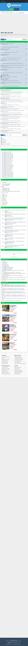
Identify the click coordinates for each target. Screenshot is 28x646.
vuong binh (4, 205)
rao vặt (3, 286)
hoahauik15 (4, 200)
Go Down (2, 39)
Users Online (5, 192)
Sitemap (19, 640)
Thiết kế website (5, 363)
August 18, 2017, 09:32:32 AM (17, 67)
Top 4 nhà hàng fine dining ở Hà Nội (7, 130)
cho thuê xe (20, 292)
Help (8, 642)
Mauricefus (4, 199)
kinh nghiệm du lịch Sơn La (7, 169)
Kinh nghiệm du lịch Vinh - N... (7, 170)
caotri (5, 60)
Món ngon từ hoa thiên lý (5, 54)
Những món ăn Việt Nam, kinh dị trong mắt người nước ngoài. (11, 82)
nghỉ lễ (18, 291)
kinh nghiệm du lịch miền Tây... (8, 153)
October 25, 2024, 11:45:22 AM (15, 128)
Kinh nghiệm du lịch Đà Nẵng (7, 267)
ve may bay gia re (7, 292)
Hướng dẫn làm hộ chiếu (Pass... (8, 174)
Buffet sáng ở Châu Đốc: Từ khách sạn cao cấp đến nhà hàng (11, 93)
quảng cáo (19, 285)
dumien (5, 103)
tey (6, 76)
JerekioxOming (5, 202)
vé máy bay (21, 288)
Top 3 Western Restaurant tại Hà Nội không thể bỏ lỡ (10, 118)
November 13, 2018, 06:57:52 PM (17, 63)
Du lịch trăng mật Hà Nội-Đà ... (7, 172)
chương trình (17, 286)
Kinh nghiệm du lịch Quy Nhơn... (8, 166)
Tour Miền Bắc (7, 296)
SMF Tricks (15, 640)
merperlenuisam (7, 90)
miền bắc (3, 288)
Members (5, 182)
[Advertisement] (14, 22)
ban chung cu (14, 289)
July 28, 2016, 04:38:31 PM (14, 80)
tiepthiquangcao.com (21, 295)
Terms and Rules (13, 642)
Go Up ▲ (18, 642)
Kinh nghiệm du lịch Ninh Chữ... (8, 158)
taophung (6, 49)
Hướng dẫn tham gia (18, 358)
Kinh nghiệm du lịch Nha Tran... (8, 160)
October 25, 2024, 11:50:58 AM (15, 124)
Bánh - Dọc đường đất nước (5, 78)
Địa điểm (15, 295)
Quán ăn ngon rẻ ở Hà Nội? (5, 48)
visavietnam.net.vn (5, 201)
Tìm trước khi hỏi (18, 362)
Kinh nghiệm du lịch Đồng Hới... (8, 165)
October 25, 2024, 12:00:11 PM (15, 116)
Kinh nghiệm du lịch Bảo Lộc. (7, 168)
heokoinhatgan (7, 75)
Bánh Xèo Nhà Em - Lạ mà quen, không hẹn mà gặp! (9, 59)
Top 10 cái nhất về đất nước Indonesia (12, 238)
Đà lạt (11, 288)
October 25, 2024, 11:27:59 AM (15, 132)
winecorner (6, 111)
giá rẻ (9, 285)
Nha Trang (8, 288)
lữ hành (8, 295)
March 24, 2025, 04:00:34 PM (14, 108)
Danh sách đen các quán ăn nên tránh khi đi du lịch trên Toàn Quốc (12, 65)
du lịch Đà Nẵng (13, 291)
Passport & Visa (5, 371)
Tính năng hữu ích (18, 360)
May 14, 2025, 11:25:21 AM (14, 104)
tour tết (17, 298)
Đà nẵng (8, 291)
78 (10, 39)
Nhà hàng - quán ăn (5, 372)
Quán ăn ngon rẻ (5, 265)
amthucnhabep (8, 58)
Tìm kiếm (3, 249)
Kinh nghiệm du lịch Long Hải (7, 156)
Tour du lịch (4, 263)
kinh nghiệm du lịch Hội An (7, 163)
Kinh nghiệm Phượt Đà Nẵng (7, 175)
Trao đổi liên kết (5, 360)
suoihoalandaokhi (9, 67)
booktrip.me (4, 300)
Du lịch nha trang (20, 289)
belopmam (4, 198)
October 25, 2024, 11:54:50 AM (15, 120)
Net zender (4, 261)
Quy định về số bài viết (19, 359)
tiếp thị (23, 285)
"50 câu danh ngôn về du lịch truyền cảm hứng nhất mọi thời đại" (13, 280)
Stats (2, 179)
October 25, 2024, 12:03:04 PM (15, 112)
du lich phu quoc (20, 296)
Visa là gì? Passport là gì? (6, 152)
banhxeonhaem (8, 63)
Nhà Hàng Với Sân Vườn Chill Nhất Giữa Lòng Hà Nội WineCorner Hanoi (13, 126)
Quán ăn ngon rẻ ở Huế (5, 69)
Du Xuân (13, 298)
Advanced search (14, 256)
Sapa (2, 298)
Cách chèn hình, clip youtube (20, 363)
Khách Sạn (14, 285)
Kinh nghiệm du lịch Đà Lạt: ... (7, 151)
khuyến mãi (4, 289)
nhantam (6, 55)
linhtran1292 (8, 86)
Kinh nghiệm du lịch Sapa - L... (7, 164)
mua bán (7, 286)
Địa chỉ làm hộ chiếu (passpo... (7, 176)
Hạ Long (11, 295)
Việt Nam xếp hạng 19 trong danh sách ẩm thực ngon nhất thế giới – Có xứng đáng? (13, 102)
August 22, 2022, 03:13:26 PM (13, 52)
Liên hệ (3, 358)
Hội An (3, 296)
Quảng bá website (18, 372)
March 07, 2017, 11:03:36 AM (12, 76)
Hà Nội (3, 292)
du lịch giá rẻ (4, 291)
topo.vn (12, 300)
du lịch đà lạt (4, 295)
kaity (6, 52)
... (9, 39)
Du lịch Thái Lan (16, 288)
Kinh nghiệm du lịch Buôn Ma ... (8, 157)
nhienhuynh (4, 203)
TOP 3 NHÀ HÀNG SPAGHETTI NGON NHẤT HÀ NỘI (9, 122)
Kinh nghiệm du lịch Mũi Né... (7, 167)
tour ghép (11, 286)
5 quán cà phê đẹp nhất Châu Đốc (6, 89)
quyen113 (4, 197)
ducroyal (7, 47)
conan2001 (6, 44)
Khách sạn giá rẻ (5, 264)
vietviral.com (8, 300)
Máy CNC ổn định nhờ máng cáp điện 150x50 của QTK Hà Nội (15, 214)
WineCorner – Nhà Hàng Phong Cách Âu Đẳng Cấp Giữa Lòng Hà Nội (12, 110)
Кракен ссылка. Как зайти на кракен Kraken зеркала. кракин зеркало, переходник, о (15, 218)
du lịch (5, 284)
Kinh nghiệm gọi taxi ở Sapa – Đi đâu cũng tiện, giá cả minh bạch (15, 242)
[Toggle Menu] (26, 1)
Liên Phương (8, 80)
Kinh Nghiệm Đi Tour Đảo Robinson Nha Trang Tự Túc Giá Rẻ (15, 234)
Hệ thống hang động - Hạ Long (7, 177)
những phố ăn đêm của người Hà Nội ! (7, 43)
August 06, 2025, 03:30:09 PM (17, 92)
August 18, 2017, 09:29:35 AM (17, 72)
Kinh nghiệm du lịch (6, 266)
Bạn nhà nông (17, 373)
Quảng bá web (5, 262)
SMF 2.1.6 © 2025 (9, 640)
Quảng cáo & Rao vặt (6, 373)
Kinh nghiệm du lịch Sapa (7, 269)
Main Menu (3, 1)
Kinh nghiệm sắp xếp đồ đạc (7, 268)
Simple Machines (15, 640)
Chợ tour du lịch (5, 367)
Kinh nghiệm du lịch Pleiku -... (7, 159)
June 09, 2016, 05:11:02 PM (15, 86)
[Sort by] (24, 39)
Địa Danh (21, 291)
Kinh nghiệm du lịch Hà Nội (7, 161)
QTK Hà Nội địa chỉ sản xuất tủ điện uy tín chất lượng (14, 209)
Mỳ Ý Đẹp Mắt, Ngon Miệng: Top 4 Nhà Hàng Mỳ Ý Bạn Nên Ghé (11, 114)
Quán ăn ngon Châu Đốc (5, 97)
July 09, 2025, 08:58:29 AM (16, 99)
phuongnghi (8, 104)
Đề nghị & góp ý (5, 362)
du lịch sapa (18, 300)
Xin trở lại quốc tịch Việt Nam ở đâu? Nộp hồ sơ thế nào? (15, 226)
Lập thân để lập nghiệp (19, 371)
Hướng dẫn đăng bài (18, 357)
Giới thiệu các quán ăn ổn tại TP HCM (7, 106)
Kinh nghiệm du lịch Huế (6, 162)
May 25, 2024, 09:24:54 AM (13, 47)
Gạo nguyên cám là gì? (4, 74)
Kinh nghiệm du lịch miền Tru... (8, 154)
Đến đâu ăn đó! (7, 33)
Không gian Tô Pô (18, 367)
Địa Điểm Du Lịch (14, 292)
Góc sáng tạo (17, 368)
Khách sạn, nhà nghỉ (5, 368)
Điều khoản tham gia (5, 359)
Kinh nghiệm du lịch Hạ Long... (7, 171)
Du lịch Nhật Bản (13, 296)
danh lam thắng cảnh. (8, 298)
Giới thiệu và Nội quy (5, 357)
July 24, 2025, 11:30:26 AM (16, 96)
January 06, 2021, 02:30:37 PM (16, 58)
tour (15, 300)
